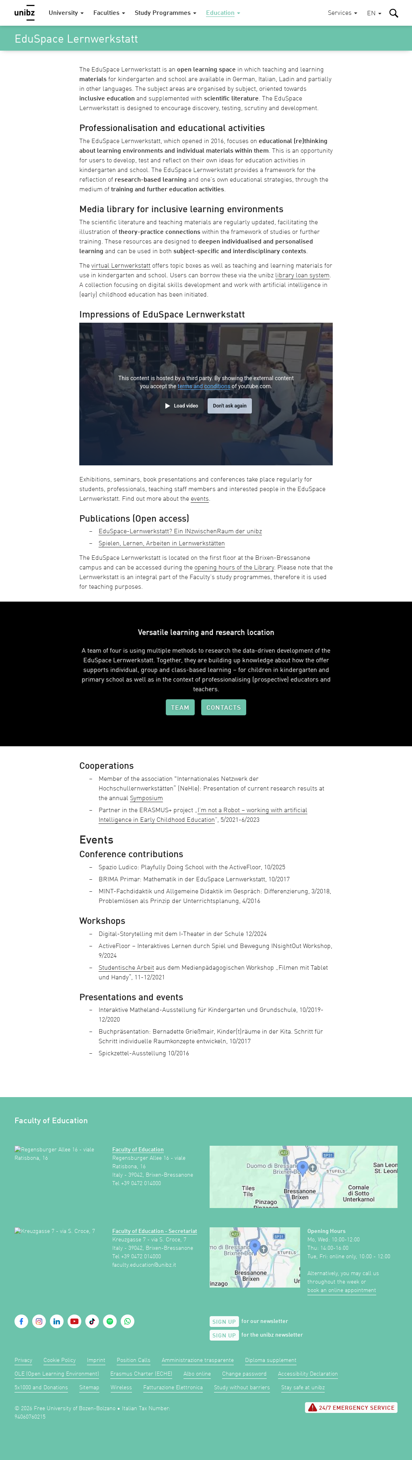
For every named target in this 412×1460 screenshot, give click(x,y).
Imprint (96, 1360)
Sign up (224, 1322)
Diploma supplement (271, 1360)
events (200, 499)
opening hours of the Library (234, 568)
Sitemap (89, 1387)
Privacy (23, 1360)
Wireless (121, 1387)
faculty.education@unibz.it (144, 1265)
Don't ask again (229, 406)
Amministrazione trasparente (198, 1360)
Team (180, 708)
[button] (374, 14)
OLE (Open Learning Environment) (56, 1374)
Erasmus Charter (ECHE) (141, 1374)
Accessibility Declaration (308, 1374)
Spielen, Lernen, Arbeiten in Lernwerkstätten (162, 544)
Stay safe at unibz (303, 1387)
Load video (186, 406)
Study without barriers (242, 1387)
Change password (244, 1374)
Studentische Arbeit (126, 968)
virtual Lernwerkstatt (120, 266)
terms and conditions (204, 386)
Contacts (223, 708)
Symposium (146, 798)
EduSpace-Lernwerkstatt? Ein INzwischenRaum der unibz (180, 531)
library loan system (302, 275)
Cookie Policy (59, 1360)
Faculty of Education (138, 1150)
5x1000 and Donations (41, 1387)
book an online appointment (341, 1290)
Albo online (197, 1374)
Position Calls (133, 1360)
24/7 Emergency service (351, 1407)
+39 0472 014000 (141, 1183)
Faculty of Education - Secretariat (154, 1231)
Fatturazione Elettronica (173, 1387)
